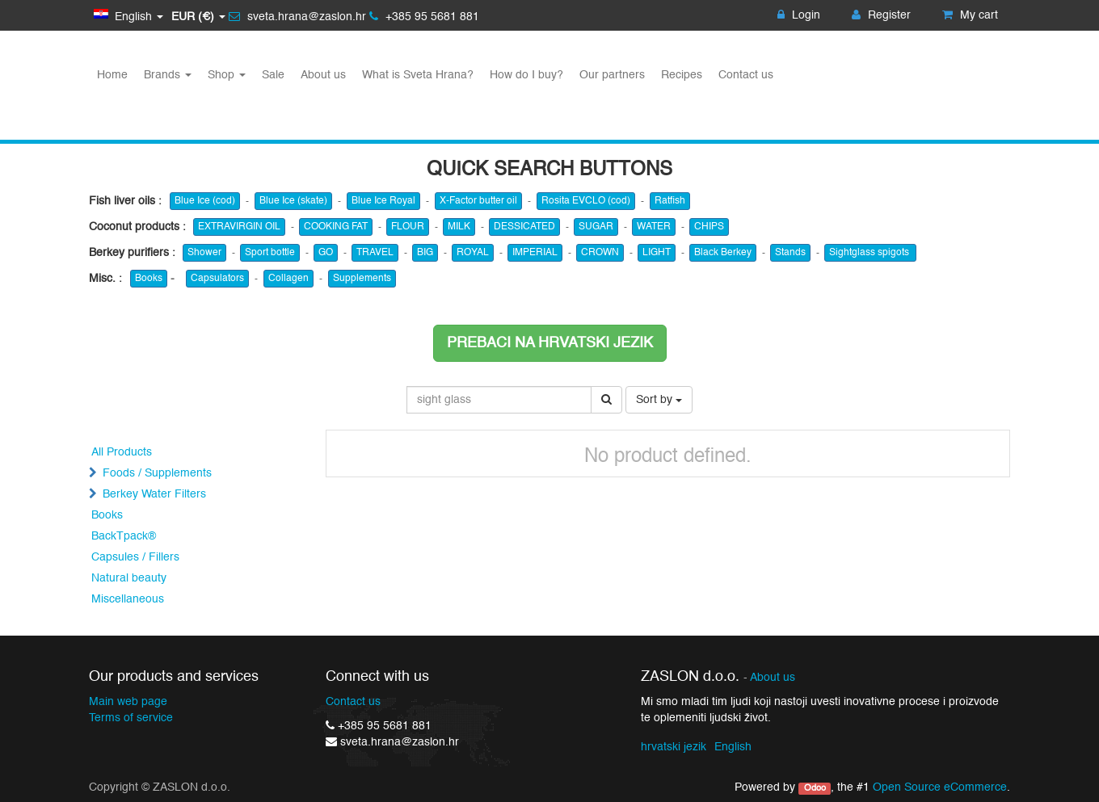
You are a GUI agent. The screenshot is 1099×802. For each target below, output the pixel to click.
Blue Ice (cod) (205, 201)
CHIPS (709, 227)
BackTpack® (123, 536)
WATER (654, 227)
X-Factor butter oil (478, 201)
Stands (790, 253)
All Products (121, 452)
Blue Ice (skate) (293, 201)
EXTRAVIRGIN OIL (239, 227)
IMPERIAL (535, 253)
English (733, 747)
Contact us (353, 702)
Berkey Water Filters (154, 494)
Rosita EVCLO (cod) (585, 201)
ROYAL (473, 253)
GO (325, 253)
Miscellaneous (127, 599)
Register (881, 15)
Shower (204, 253)
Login (798, 15)
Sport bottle (270, 253)
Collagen (288, 278)
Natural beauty (128, 578)
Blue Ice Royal (383, 201)
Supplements (362, 278)
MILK (459, 227)
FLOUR (407, 227)
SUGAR (596, 227)
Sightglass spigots (870, 253)
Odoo (815, 788)
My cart (970, 15)
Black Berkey (723, 253)
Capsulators (217, 278)
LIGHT (656, 253)
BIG (425, 253)
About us (772, 678)
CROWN (600, 253)
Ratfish (670, 201)
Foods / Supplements (157, 473)
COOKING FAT (336, 227)
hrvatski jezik (673, 747)
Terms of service (131, 718)
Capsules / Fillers (135, 557)
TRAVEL (375, 253)
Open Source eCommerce (940, 787)
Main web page (128, 702)
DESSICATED (524, 227)
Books (148, 278)
